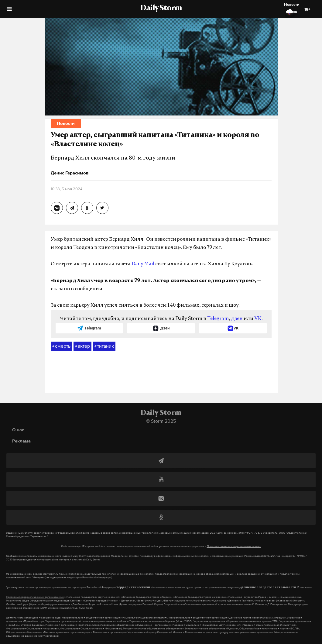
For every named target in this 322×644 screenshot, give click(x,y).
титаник (104, 346)
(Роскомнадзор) (199, 532)
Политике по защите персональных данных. (234, 546)
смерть (61, 346)
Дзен (237, 318)
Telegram (218, 318)
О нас (18, 429)
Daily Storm (161, 8)
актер (82, 346)
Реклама (21, 440)
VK (258, 318)
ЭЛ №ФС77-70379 (250, 532)
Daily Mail (143, 264)
